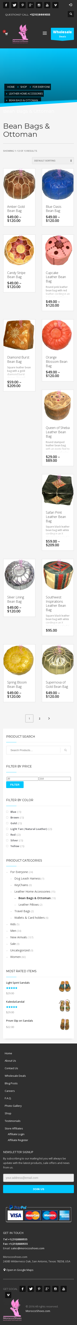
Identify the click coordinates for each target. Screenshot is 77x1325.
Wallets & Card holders (29, 918)
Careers (10, 1091)
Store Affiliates (14, 1128)
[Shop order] (53, 160)
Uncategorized (20, 950)
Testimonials (13, 1121)
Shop (8, 1113)
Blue (13, 812)
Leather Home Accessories (32, 891)
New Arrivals (18, 937)
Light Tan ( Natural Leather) (28, 829)
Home (8, 1053)
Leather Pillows (28, 904)
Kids (13, 924)
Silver (14, 840)
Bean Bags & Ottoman (34, 898)
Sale (13, 944)
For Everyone (19, 872)
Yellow (14, 846)
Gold (13, 823)
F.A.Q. (8, 1098)
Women (15, 957)
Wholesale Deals (15, 1076)
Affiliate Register (18, 1140)
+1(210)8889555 (40, 14)
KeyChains (21, 885)
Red (13, 834)
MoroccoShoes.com (38, 1311)
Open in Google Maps (18, 1270)
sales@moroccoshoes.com (27, 1248)
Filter (15, 784)
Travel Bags (22, 911)
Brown (14, 817)
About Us (10, 1060)
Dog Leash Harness (27, 878)
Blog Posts (11, 1083)
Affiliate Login (16, 1134)
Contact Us (11, 1068)
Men (13, 931)
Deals (62, 35)
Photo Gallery (13, 1106)
